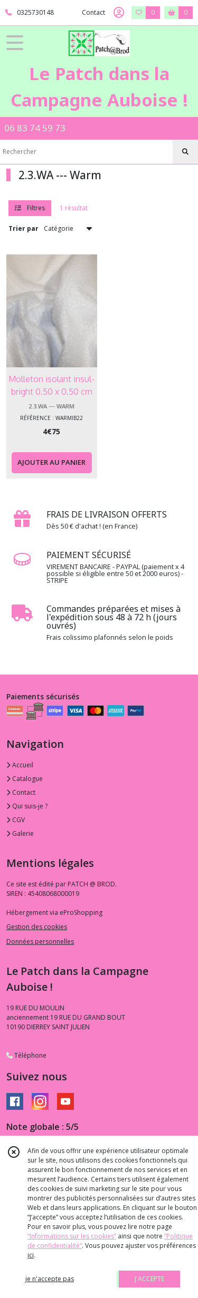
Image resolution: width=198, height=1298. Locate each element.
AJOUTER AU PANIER (51, 462)
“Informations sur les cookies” (71, 1236)
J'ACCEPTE (149, 1278)
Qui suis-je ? (27, 806)
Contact (93, 12)
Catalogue (24, 778)
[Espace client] (118, 12)
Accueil (19, 764)
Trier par (23, 228)
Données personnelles (40, 941)
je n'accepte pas (49, 1278)
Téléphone (26, 1055)
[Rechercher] (185, 152)
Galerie (20, 833)
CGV (15, 819)
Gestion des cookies (36, 926)
